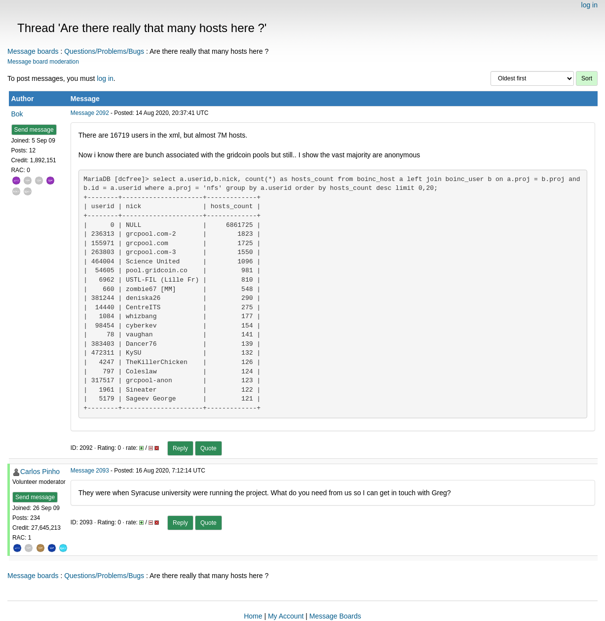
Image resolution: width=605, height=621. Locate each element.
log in (589, 5)
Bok (17, 114)
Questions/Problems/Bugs (104, 51)
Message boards (33, 51)
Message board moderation (43, 61)
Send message (34, 129)
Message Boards (335, 616)
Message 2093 (90, 470)
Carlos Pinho (40, 471)
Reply (180, 448)
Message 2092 (90, 113)
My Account (285, 616)
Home (253, 616)
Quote (208, 448)
